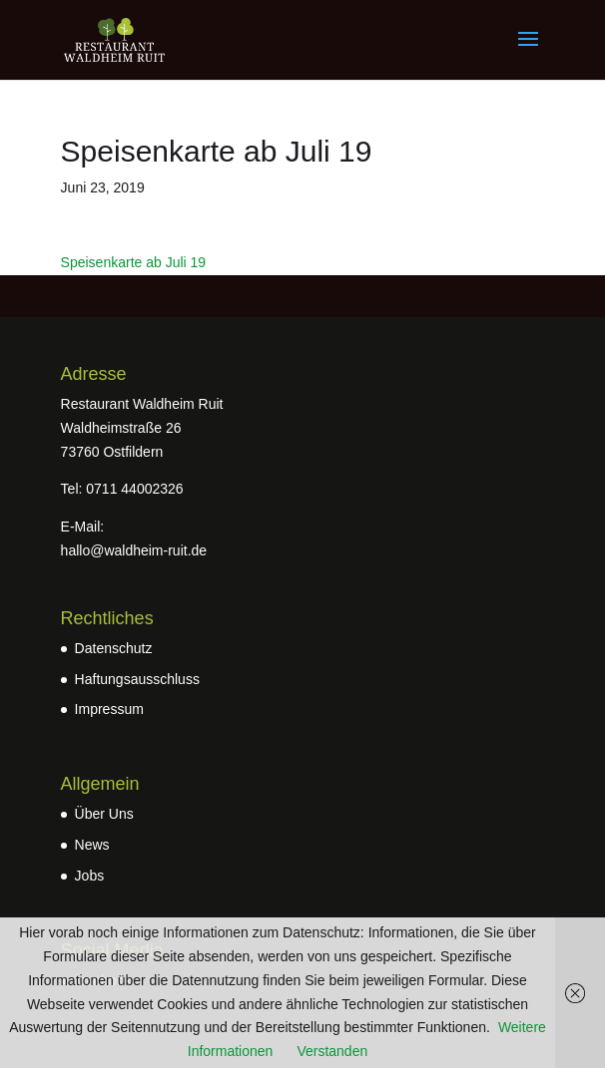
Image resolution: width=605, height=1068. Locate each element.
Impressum (109, 709)
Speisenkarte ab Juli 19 (134, 262)
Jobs (90, 876)
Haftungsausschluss (137, 679)
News (92, 845)
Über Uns (104, 814)
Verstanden (332, 1051)
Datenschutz (114, 648)
